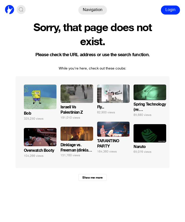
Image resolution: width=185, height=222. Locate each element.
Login (170, 9)
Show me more (92, 178)
